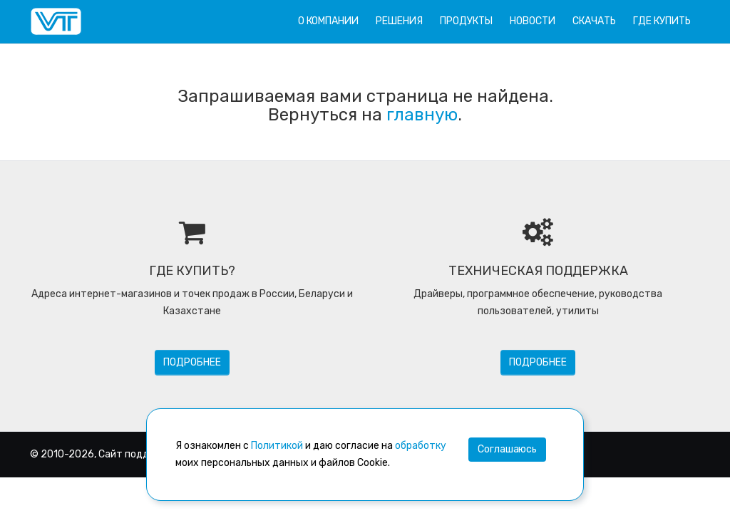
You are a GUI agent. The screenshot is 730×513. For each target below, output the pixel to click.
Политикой (277, 446)
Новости (532, 21)
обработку (420, 446)
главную (422, 115)
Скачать (594, 21)
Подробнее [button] (192, 362)
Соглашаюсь (507, 449)
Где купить (662, 21)
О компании (328, 21)
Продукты (466, 21)
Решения (399, 21)
